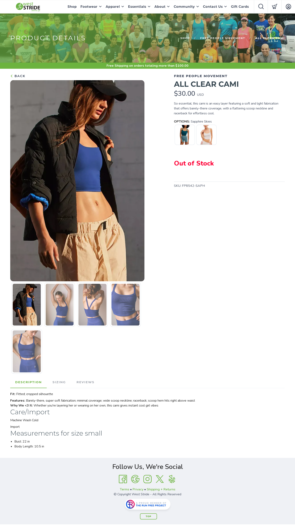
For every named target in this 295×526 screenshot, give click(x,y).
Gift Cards (240, 7)
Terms (124, 489)
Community (184, 7)
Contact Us (213, 7)
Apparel (113, 7)
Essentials (137, 7)
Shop (72, 7)
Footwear (89, 7)
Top (148, 516)
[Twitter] (160, 479)
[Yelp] (172, 479)
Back (17, 76)
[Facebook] (123, 479)
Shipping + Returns (161, 489)
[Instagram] (147, 479)
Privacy (138, 489)
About (160, 7)
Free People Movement (222, 38)
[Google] (135, 479)
